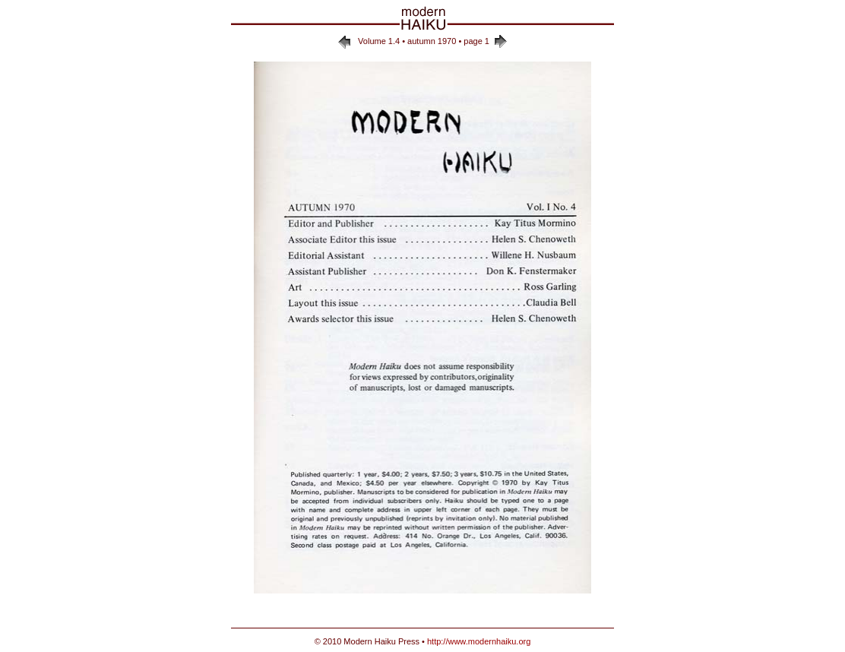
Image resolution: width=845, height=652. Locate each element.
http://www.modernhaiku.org (478, 641)
